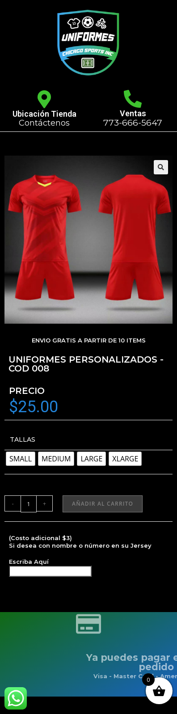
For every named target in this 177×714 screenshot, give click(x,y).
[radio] (20, 458)
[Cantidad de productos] (29, 503)
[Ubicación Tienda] (44, 99)
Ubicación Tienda (44, 113)
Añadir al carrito (102, 503)
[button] (161, 167)
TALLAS (22, 439)
